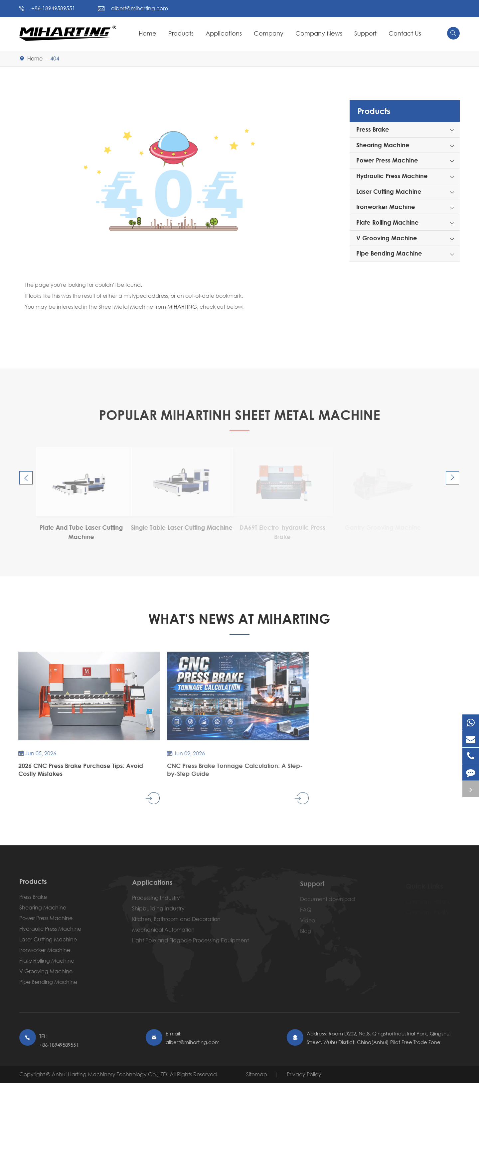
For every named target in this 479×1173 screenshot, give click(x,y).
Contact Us (405, 33)
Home (147, 33)
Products (181, 33)
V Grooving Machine (386, 238)
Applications (224, 33)
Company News (318, 33)
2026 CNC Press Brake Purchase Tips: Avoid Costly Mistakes (75, 769)
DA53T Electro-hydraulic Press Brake (80, 532)
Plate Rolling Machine (387, 222)
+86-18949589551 (53, 8)
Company (268, 33)
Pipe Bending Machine (389, 253)
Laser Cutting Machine (388, 191)
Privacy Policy (304, 1074)
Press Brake (372, 129)
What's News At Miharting (239, 618)
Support (365, 33)
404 (54, 58)
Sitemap (256, 1074)
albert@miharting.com (139, 8)
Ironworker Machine (385, 206)
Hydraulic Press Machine (392, 175)
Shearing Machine (382, 145)
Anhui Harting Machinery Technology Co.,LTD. (111, 1074)
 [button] (26, 478)
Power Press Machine (387, 160)
